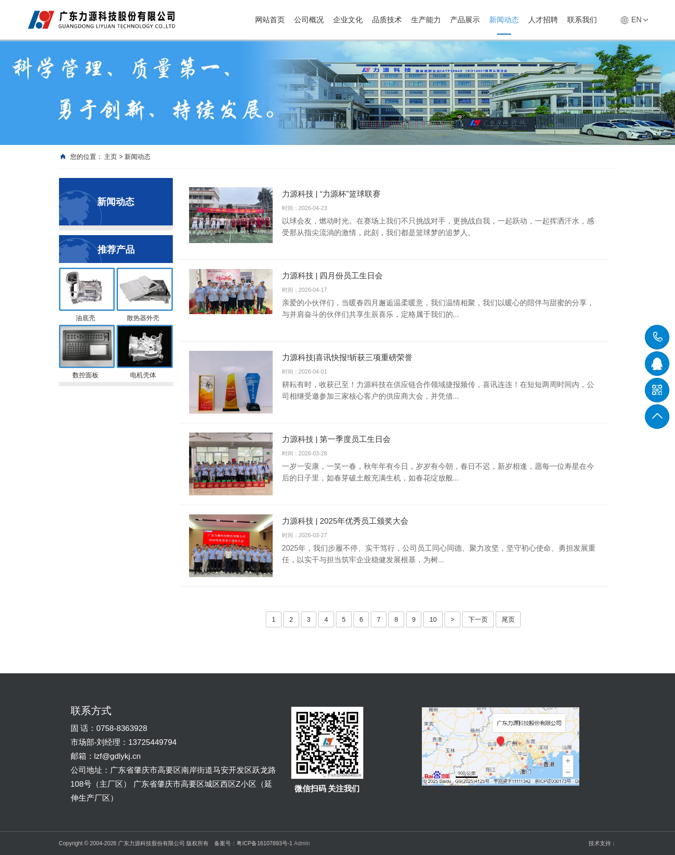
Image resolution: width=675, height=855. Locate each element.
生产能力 (426, 20)
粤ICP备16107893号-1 (264, 843)
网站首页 (270, 20)
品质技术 (387, 20)
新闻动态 (504, 20)
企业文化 (348, 20)
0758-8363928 (657, 337)
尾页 (508, 619)
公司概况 (309, 20)
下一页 (478, 619)
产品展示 (465, 20)
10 (433, 619)
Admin (302, 843)
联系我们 (582, 20)
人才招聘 (543, 20)
